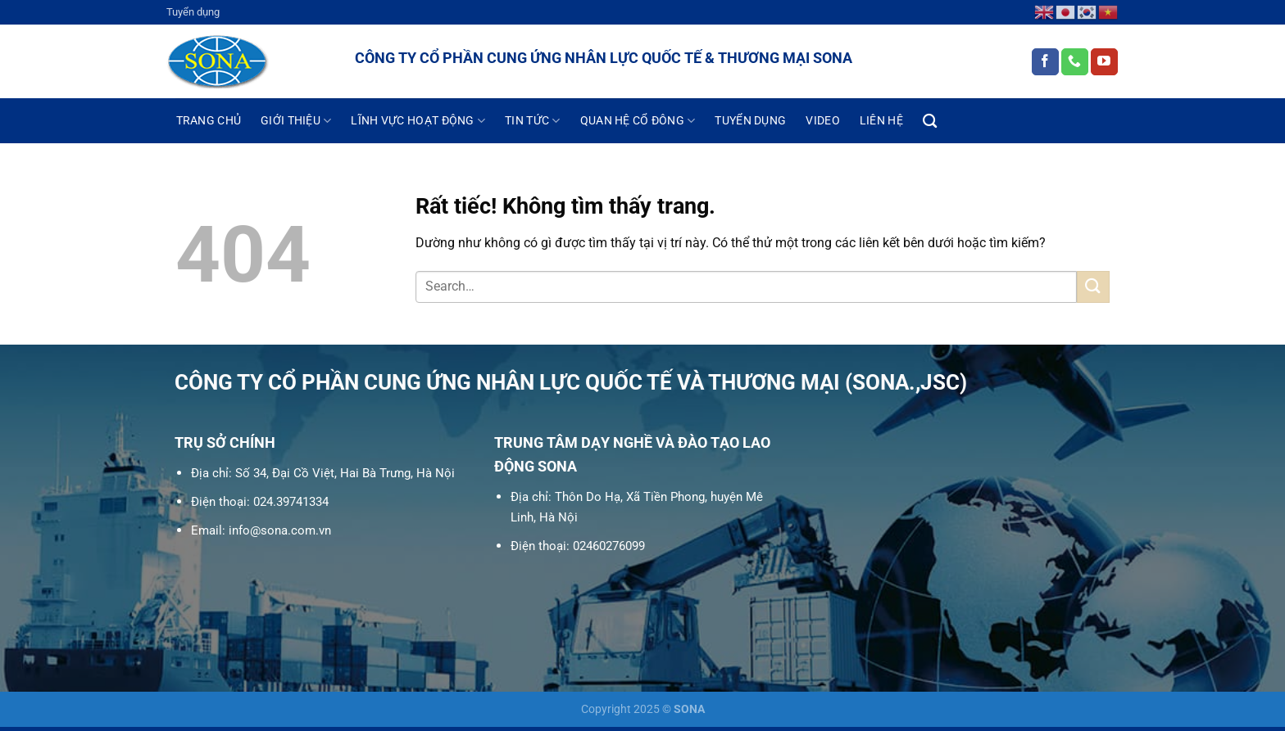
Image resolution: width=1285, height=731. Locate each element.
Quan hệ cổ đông (638, 121)
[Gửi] (1093, 287)
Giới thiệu (296, 121)
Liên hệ (881, 121)
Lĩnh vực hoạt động (418, 121)
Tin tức (533, 121)
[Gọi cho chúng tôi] (1074, 62)
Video (822, 121)
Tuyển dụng (193, 12)
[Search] (930, 121)
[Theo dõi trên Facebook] (1045, 62)
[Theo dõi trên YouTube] (1104, 62)
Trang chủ (209, 121)
